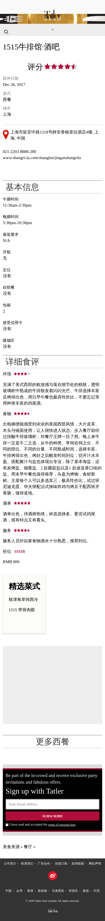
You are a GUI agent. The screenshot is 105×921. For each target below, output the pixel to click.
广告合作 (44, 863)
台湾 (19, 890)
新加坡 (42, 890)
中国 (8, 890)
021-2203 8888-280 (19, 151)
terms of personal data (61, 824)
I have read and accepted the (42, 824)
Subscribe (52, 816)
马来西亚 (58, 890)
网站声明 (95, 863)
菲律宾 (73, 890)
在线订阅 (61, 863)
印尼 (97, 890)
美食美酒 (11, 847)
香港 (30, 890)
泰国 (86, 890)
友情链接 (78, 863)
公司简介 (10, 863)
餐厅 (28, 847)
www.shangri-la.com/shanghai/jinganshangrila (42, 157)
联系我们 (27, 863)
